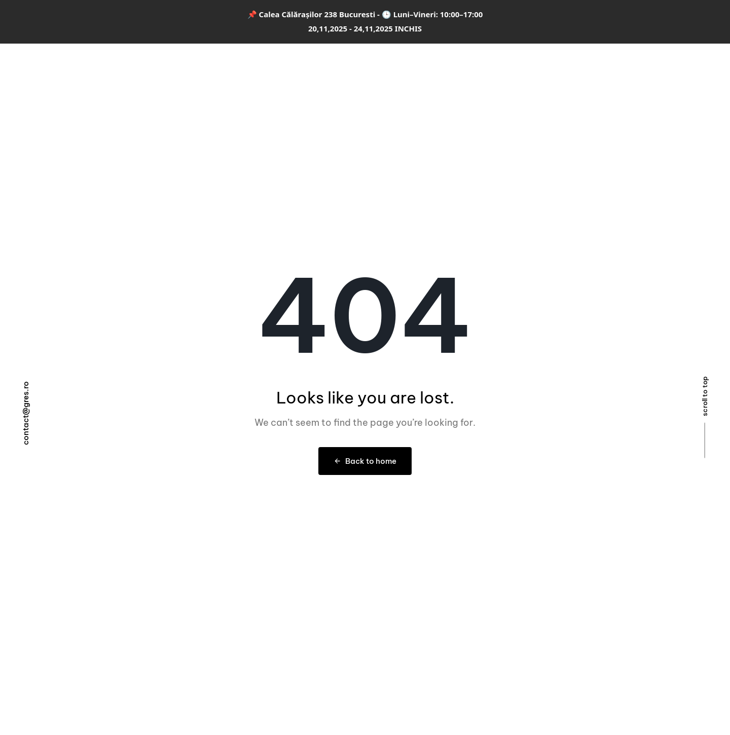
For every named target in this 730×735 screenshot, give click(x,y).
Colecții (279, 64)
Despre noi (474, 64)
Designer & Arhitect (400, 64)
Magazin (528, 64)
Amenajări (327, 64)
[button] (676, 63)
